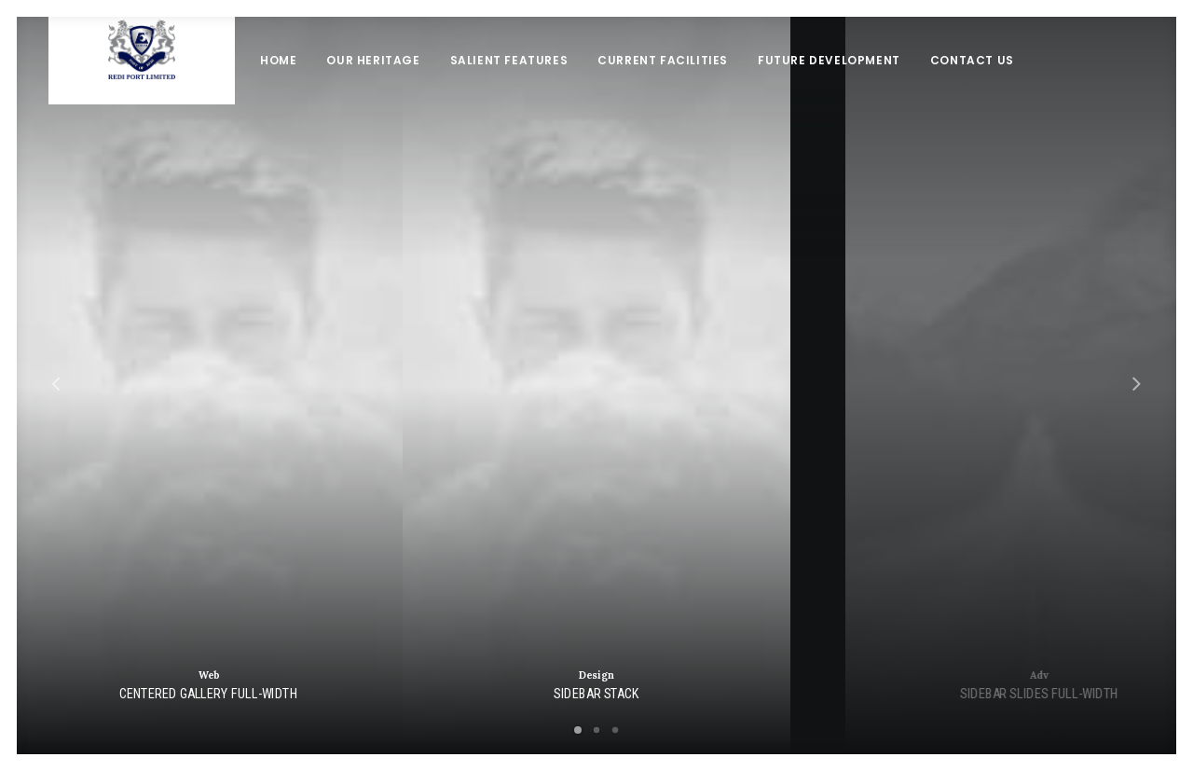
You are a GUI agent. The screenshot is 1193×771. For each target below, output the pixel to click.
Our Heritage (372, 88)
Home (278, 88)
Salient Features (509, 88)
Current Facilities (662, 88)
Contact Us (972, 88)
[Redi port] (141, 88)
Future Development (829, 88)
